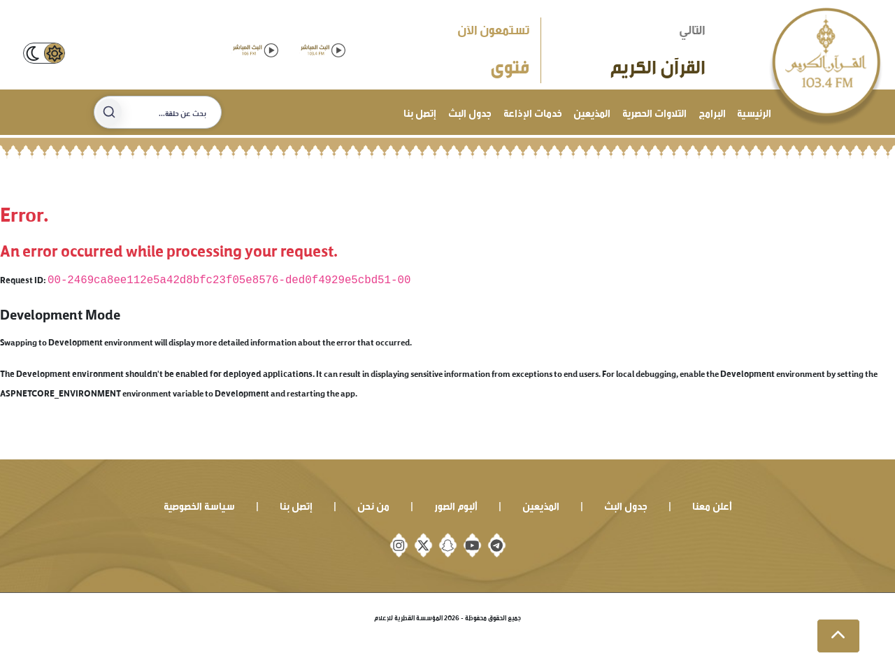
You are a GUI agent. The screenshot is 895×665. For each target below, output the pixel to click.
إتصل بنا (419, 111)
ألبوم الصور (456, 504)
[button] (838, 636)
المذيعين (591, 111)
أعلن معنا (712, 504)
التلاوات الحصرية (654, 111)
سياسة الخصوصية (199, 504)
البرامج (712, 111)
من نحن (373, 504)
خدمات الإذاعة (532, 111)
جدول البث (470, 111)
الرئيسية (754, 111)
